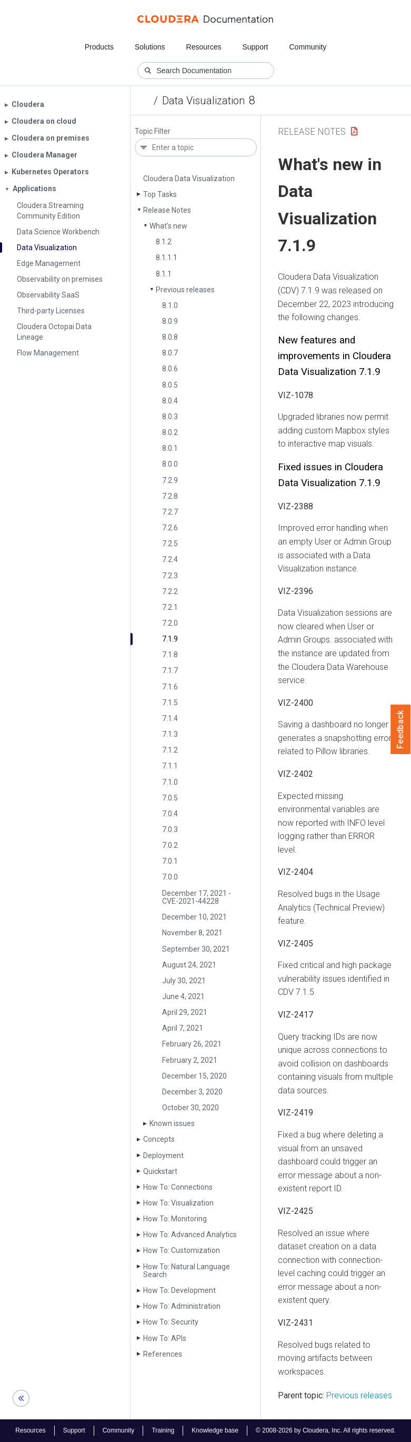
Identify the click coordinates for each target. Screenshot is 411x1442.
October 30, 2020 (190, 1107)
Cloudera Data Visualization (189, 178)
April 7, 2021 (182, 1028)
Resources (204, 47)
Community (308, 47)
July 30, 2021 (184, 980)
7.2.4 (170, 559)
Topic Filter (153, 131)
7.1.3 (170, 734)
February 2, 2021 (189, 1060)
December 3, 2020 (192, 1092)
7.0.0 (170, 877)
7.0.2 (170, 845)
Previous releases (185, 289)
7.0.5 (170, 798)
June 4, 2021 (183, 996)
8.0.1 (170, 448)
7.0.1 (170, 861)
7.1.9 (170, 639)
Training (163, 1430)
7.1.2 (170, 750)
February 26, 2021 (192, 1044)
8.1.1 (164, 274)
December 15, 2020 (194, 1076)
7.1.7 (170, 670)
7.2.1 (170, 607)
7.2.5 (170, 543)
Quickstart (160, 1171)
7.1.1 (170, 766)
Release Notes (167, 210)
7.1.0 (170, 782)
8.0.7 (170, 353)
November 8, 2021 (192, 933)
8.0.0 (170, 464)
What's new (168, 226)
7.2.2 (170, 591)
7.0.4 (170, 813)
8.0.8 (170, 337)
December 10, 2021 (194, 917)
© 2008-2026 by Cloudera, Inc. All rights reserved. (326, 1430)
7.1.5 (170, 702)
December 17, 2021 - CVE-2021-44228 (196, 897)
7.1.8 (170, 654)
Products (99, 47)
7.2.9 (170, 480)
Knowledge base (215, 1430)
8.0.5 (170, 385)
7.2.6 (170, 528)
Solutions (150, 47)
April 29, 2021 (184, 1012)
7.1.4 (170, 718)
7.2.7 (170, 512)
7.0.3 (170, 829)
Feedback (401, 729)
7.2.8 (170, 496)
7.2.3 (170, 575)
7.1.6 (170, 687)
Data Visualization (203, 100)
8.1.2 (164, 242)
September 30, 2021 (196, 949)
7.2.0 (170, 623)
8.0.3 (170, 416)
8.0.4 (170, 401)
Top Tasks (160, 194)
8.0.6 (170, 368)
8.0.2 (170, 432)
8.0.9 (170, 321)
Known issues (172, 1123)
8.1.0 (170, 305)
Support (255, 47)
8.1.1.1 (166, 257)
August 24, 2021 (189, 965)
